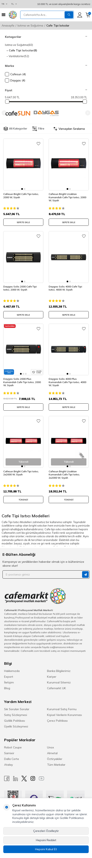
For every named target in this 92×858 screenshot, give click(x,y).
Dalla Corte (11, 759)
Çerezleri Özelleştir (46, 831)
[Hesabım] (79, 14)
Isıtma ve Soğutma (30, 25)
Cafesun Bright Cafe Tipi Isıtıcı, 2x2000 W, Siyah (21, 473)
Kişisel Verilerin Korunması (64, 715)
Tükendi (23, 499)
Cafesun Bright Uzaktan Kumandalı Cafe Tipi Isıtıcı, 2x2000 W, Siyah (64, 474)
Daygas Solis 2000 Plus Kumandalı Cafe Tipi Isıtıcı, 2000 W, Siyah (22, 382)
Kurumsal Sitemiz (59, 682)
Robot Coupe (13, 747)
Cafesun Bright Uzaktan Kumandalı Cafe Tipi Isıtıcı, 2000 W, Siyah (67, 197)
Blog (7, 688)
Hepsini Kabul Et (46, 849)
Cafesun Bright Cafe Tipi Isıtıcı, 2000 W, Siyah (21, 195)
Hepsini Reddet (46, 840)
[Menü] (3, 14)
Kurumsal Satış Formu (62, 709)
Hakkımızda (12, 671)
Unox (50, 747)
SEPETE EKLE (23, 222)
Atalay (8, 765)
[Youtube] (41, 778)
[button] (4, 112)
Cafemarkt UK (56, 688)
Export (8, 677)
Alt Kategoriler (15, 128)
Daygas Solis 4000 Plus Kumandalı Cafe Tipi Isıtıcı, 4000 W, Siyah (67, 382)
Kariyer (51, 677)
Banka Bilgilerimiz (59, 671)
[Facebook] (6, 778)
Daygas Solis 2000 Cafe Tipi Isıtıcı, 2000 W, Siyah (20, 288)
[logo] (13, 15)
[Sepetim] (88, 15)
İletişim (9, 682)
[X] (24, 778)
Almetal (52, 753)
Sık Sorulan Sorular (16, 709)
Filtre (38, 128)
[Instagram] (32, 778)
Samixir (9, 753)
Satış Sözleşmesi (15, 715)
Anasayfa (8, 25)
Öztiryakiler (54, 759)
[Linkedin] (15, 778)
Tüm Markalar (56, 765)
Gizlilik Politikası (14, 721)
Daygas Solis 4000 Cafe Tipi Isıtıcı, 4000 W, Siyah (65, 288)
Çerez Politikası (57, 721)
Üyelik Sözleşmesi (16, 726)
